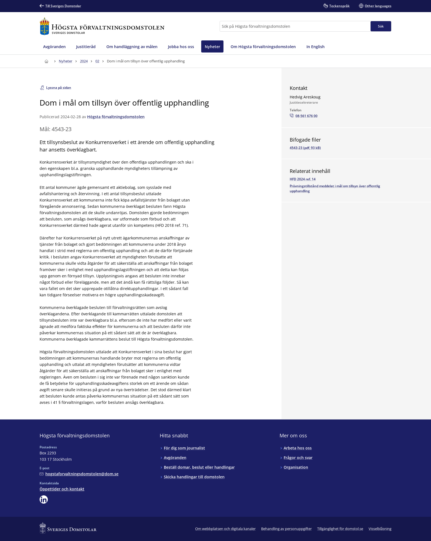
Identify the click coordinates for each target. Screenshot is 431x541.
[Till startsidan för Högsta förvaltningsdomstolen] (102, 26)
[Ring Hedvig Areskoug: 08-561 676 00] (303, 116)
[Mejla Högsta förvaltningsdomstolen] (79, 474)
